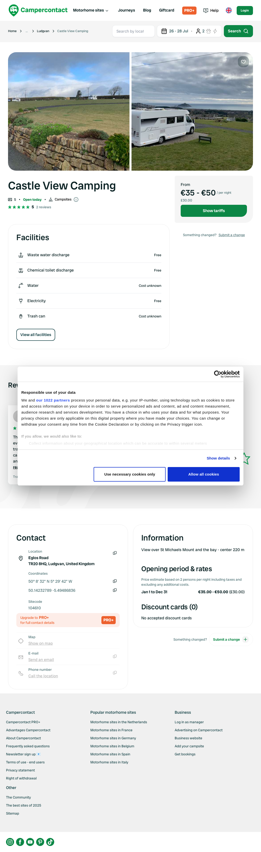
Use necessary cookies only (129, 474)
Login (245, 10)
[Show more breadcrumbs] (27, 31)
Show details (218, 458)
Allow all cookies (203, 474)
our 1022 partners (53, 400)
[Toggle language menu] (229, 11)
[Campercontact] (38, 10)
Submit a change (232, 235)
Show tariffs (214, 210)
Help (211, 10)
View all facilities (35, 334)
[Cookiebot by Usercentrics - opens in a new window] (218, 374)
